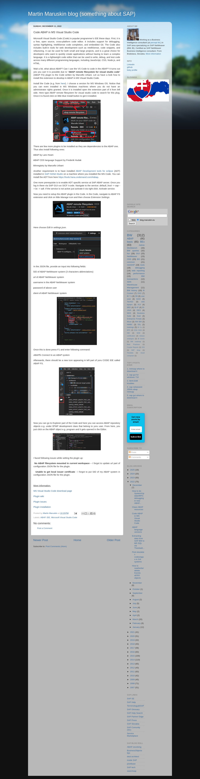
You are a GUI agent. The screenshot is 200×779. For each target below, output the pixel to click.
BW (129, 235)
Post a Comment (44, 528)
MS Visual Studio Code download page (52, 491)
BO (138, 259)
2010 (132, 676)
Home (77, 540)
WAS (129, 313)
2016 (132, 652)
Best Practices (133, 344)
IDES (139, 310)
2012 (132, 668)
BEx (142, 241)
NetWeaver (132, 256)
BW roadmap (136, 341)
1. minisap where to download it (136, 370)
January (136, 627)
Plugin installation (42, 507)
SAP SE (130, 698)
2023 (132, 477)
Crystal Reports (132, 347)
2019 (132, 640)
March (136, 619)
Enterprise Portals (134, 319)
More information (153, 54)
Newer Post (40, 540)
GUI (138, 253)
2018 (132, 644)
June (135, 607)
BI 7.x (129, 296)
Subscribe (136, 437)
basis (130, 241)
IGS (143, 347)
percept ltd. (156, 42)
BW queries (133, 251)
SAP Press (132, 720)
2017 (132, 648)
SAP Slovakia (133, 724)
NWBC (130, 325)
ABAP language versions (137, 529)
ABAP (43, 517)
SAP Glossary (133, 709)
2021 (132, 632)
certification (131, 336)
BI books (141, 339)
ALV (139, 305)
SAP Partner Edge (135, 716)
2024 (132, 474)
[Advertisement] (139, 152)
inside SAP (132, 760)
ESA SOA (138, 330)
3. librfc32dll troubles (132, 382)
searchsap (131, 771)
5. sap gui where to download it (135, 396)
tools (142, 265)
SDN (129, 282)
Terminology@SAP (135, 706)
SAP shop (135, 350)
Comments (135, 457)
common (131, 262)
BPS (128, 330)
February (137, 623)
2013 (132, 664)
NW (128, 333)
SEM (138, 333)
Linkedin (130, 64)
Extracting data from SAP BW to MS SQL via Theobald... (138, 542)
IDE (48, 517)
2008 (132, 683)
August (136, 599)
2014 (132, 660)
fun (128, 253)
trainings (130, 327)
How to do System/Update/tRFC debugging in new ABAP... (138, 497)
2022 (132, 482)
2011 (132, 671)
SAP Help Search (135, 713)
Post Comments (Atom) (56, 546)
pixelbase (131, 764)
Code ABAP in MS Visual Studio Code (137, 518)
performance (139, 273)
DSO (139, 293)
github (130, 67)
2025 (132, 470)
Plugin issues (39, 502)
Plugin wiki (38, 496)
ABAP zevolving (134, 747)
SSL (139, 325)
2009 (132, 679)
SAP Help (131, 702)
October (136, 589)
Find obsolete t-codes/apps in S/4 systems (138, 557)
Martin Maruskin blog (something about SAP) (81, 14)
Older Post (113, 540)
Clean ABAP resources (137, 508)
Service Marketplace (132, 734)
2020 (132, 636)
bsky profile (132, 70)
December (137, 485)
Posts (132, 452)
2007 (132, 687)
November (137, 583)
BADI (138, 299)
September (137, 593)
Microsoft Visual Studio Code (64, 517)
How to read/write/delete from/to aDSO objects (138, 572)
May (135, 611)
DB (136, 296)
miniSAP (131, 265)
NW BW (138, 322)
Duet (139, 316)
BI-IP (136, 307)
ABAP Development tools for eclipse (94, 171)
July (135, 603)
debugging (140, 268)
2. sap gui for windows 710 (133, 376)
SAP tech (131, 767)
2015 (132, 656)
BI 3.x (140, 327)
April (135, 615)
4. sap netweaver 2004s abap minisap (134, 389)
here (63, 83)
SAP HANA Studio (54, 174)
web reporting (138, 270)
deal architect (133, 756)
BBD (129, 307)
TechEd (130, 302)
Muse (129, 322)
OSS (129, 259)
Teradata (130, 353)
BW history (132, 290)
